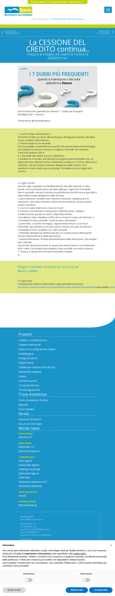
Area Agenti (25, 460)
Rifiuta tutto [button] (77, 590)
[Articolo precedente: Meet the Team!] (9, 45)
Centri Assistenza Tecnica (33, 400)
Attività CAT (25, 437)
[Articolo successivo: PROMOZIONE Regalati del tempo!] (106, 45)
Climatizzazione (28, 381)
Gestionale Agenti (29, 465)
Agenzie (23, 404)
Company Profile (58, 1)
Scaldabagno (26, 353)
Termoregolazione (30, 390)
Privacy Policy (26, 539)
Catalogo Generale (29, 469)
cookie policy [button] (79, 553)
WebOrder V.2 (27, 447)
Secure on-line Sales (30, 424)
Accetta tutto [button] (101, 590)
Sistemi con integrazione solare (37, 349)
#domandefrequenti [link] (82, 287)
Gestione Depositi (29, 451)
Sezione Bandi (38, 1)
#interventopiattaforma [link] (53, 287)
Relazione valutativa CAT (33, 482)
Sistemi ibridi (26, 362)
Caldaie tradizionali (30, 344)
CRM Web (24, 477)
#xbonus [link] (35, 287)
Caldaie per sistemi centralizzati (37, 367)
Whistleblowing (28, 505)
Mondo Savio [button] (76, 1)
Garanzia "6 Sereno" (30, 419)
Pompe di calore (28, 358)
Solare (22, 376)
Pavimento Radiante (30, 486)
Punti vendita (26, 409)
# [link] (95, 287)
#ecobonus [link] (24, 287)
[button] (110, 545)
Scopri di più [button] (14, 590)
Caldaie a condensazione (33, 340)
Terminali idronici (29, 385)
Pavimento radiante (30, 371)
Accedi (22, 495)
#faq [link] (68, 287)
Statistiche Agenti (29, 473)
